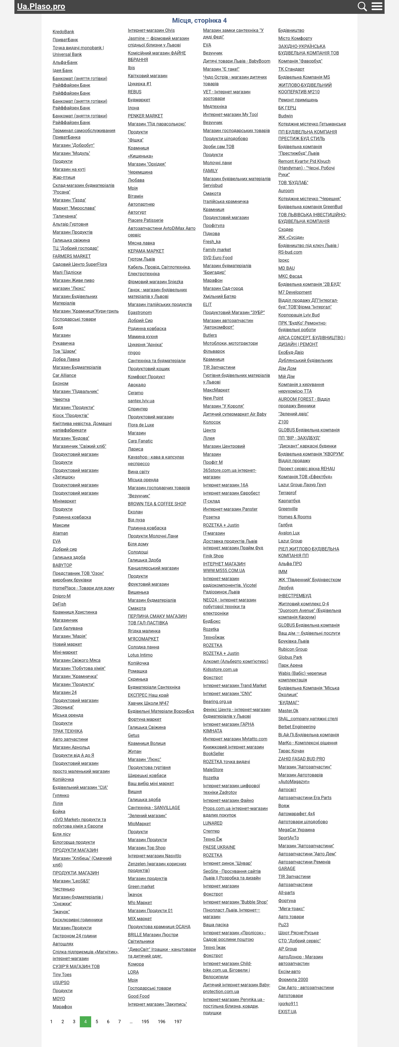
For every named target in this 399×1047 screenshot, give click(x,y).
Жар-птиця (64, 177)
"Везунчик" (139, 495)
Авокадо (137, 384)
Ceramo (136, 392)
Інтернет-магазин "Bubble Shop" (235, 902)
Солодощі (138, 552)
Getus (134, 735)
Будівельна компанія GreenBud (310, 206)
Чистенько (64, 889)
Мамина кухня (143, 336)
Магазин (62, 335)
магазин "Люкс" (69, 288)
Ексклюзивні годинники (78, 919)
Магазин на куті (69, 169)
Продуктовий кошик (149, 368)
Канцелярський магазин (153, 568)
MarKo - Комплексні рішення (307, 742)
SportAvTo (288, 837)
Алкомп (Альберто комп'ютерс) (235, 661)
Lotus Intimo (140, 655)
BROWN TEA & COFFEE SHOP (157, 503)
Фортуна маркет (145, 719)
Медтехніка (215, 106)
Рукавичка (64, 343)
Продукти (63, 161)
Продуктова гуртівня (149, 767)
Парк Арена (290, 665)
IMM (282, 571)
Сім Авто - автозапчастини (306, 987)
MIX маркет (140, 918)
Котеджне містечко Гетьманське (312, 124)
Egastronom (140, 312)
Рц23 (283, 924)
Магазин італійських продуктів (160, 304)
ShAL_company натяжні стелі (308, 718)
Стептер (211, 831)
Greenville (288, 508)
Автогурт (137, 212)
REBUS (135, 91)
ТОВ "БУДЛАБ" (293, 182)
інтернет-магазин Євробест (231, 493)
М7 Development (295, 292)
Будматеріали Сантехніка (154, 687)
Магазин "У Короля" (223, 406)
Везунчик (212, 53)
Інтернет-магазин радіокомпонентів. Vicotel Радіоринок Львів (230, 585)
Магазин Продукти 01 (150, 910)
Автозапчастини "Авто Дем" (307, 853)
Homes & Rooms (295, 516)
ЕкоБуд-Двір (291, 352)
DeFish (59, 604)
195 (145, 1021)
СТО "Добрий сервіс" (299, 940)
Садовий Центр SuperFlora (80, 264)
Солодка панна (143, 647)
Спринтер (138, 408)
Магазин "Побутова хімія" (79, 668)
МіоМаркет (139, 823)
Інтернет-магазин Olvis (151, 30)
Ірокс (283, 260)
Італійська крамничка (226, 201)
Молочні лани (217, 162)
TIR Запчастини (219, 367)
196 (161, 1021)
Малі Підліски (67, 272)
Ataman (60, 533)
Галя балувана (68, 628)
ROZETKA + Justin (221, 525)
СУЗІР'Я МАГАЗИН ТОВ (76, 966)
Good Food (139, 996)
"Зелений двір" (293, 413)
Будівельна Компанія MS (304, 77)
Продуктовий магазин (76, 454)
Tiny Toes (62, 974)
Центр (209, 430)
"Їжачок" (61, 911)
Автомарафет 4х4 (296, 813)
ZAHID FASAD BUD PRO (301, 759)
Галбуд (285, 525)
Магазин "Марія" (70, 636)
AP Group (287, 948)
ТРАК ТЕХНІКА (68, 731)
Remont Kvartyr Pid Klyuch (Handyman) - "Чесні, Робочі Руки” (306, 168)
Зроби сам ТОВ (218, 146)
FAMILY (210, 170)
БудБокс (212, 621)
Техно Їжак (214, 947)
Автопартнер (141, 204)
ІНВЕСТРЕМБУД (294, 595)
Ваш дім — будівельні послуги (309, 633)
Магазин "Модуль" (71, 153)
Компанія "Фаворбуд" (300, 61)
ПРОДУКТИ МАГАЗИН (75, 850)
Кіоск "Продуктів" (71, 415)
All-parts (286, 892)
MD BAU (286, 268)
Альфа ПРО (290, 563)
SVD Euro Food (217, 257)
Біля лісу (62, 834)
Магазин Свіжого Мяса (77, 660)
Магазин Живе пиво (73, 280)
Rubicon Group (293, 649)
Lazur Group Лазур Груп (302, 484)
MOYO (59, 998)
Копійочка (63, 779)
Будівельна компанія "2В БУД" (309, 284)
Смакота (137, 608)
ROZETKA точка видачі (226, 761)
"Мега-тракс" (291, 908)
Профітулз (213, 225)
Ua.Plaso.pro (41, 6)
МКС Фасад (290, 276)
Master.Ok (288, 710)
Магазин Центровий (224, 446)
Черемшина (140, 172)
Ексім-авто (289, 971)
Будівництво (291, 30)
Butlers (210, 335)
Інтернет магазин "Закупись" (157, 1004)
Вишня (135, 791)
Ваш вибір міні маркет (151, 783)
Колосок (212, 422)
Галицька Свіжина (147, 727)
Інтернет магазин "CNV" (227, 693)
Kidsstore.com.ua (220, 669)
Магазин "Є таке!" (221, 69)
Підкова (211, 233)
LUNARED (212, 823)
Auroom (286, 190)
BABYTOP (62, 565)
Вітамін (135, 196)
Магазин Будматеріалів (77, 367)
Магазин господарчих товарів (159, 487)
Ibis (131, 67)
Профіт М (213, 462)
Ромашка (137, 671)
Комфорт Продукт (146, 376)
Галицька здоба (69, 557)
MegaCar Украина (296, 829)
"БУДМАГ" (288, 702)
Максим (61, 525)
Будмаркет (139, 99)
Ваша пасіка (216, 924)
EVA (57, 541)
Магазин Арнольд (71, 747)
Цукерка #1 (140, 83)
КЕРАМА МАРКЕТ (146, 251)
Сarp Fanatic (140, 441)
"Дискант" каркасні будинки (307, 446)
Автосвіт (287, 789)
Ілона (133, 107)
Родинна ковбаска (72, 517)
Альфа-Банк (65, 62)
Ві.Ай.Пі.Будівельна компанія (308, 734)
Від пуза (136, 520)
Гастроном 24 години (75, 935)
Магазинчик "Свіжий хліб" (79, 446)
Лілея (209, 438)
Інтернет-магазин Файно (228, 800)
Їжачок (135, 894)
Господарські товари (74, 319)
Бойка (59, 811)
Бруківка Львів (294, 641)
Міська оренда (68, 715)
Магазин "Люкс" (144, 759)
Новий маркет (67, 644)
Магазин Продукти (72, 927)
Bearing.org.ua (217, 701)
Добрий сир (65, 549)
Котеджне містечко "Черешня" (309, 198)
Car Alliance (64, 375)
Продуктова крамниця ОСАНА (159, 926)
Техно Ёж (212, 839)
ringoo (134, 352)
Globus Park (290, 657)
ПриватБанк (65, 39)
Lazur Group (290, 541)
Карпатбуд (289, 500)
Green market (141, 886)
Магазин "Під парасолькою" (157, 124)
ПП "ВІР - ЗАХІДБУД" (299, 438)
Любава (136, 180)
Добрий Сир (140, 320)
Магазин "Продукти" (73, 407)
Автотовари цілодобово (303, 821)
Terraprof (287, 492)
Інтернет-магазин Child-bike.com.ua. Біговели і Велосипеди (227, 970)
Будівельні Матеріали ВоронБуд (161, 711)
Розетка (211, 517)
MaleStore (213, 769)
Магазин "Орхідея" (147, 164)
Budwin (285, 116)
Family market (217, 249)
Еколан (135, 512)
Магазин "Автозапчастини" (306, 845)
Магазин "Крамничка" (75, 676)
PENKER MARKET (145, 116)
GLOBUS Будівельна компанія (309, 430)
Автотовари (290, 995)
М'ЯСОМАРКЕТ (143, 639)
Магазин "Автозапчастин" (305, 767)
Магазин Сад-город (223, 288)
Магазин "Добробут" (73, 145)
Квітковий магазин (148, 75)
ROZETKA (212, 645)
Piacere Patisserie (145, 220)
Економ (60, 383)
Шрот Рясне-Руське (298, 932)
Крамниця (138, 148)
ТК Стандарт (291, 69)
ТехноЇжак (214, 637)
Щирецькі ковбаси (147, 775)
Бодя (58, 327)
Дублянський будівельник (305, 360)
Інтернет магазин (221, 886)
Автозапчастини (295, 884)
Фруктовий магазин (148, 584)
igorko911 (288, 1003)
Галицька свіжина (71, 240)
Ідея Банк (63, 70)
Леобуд (286, 587)
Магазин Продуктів (73, 232)
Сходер (285, 229)
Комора (136, 964)
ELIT (207, 304)
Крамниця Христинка (75, 612)
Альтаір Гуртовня (70, 224)
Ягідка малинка (144, 631)
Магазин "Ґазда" (69, 200)
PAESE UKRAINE (219, 847)
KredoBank (63, 31)
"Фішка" (136, 140)
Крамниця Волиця (147, 743)
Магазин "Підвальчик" (76, 391)
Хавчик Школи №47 (148, 703)
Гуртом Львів (141, 259)
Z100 (283, 422)
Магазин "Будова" (71, 438)
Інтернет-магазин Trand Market (235, 685)
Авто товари (291, 916)
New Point (213, 398)
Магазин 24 (65, 692)
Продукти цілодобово (225, 138)
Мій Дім (286, 376)
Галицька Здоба (144, 560)
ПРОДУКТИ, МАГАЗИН (76, 873)
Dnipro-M (62, 596)
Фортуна (287, 900)
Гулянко (61, 795)
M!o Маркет (140, 902)
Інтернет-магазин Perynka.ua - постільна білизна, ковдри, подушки (234, 1006)
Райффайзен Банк (71, 93)
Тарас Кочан (291, 750)
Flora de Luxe (141, 425)
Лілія (58, 803)
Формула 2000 (293, 979)
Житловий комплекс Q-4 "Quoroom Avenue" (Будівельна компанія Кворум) (309, 610)
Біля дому (138, 544)
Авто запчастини (70, 739)
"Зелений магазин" (147, 815)
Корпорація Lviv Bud (299, 315)
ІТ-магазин (214, 533)
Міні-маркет (65, 652)
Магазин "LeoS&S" (71, 881)
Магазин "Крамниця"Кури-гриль (86, 311)
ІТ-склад (211, 501)
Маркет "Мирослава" (74, 208)
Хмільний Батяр (219, 296)
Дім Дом (287, 368)
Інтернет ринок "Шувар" (227, 863)
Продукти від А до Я (73, 755)
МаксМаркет (216, 390)
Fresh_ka (212, 241)
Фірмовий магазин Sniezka (155, 281)
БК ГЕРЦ (287, 107)
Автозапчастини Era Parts (305, 797)
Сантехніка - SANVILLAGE (154, 807)
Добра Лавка (66, 359)
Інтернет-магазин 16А (225, 485)
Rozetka (211, 629)
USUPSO (61, 982)
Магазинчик (65, 620)
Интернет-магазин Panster (230, 509)
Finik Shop (213, 556)
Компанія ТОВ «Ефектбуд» (305, 476)
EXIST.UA (287, 1011)
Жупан (135, 751)
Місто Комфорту (295, 38)
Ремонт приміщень (298, 99)
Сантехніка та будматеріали (157, 360)
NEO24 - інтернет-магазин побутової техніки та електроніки (229, 606)
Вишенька (138, 592)
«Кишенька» (140, 156)
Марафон (62, 1006)
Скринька (138, 679)
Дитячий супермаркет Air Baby (235, 414)
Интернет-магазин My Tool (230, 114)
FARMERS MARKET (72, 256)
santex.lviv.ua (141, 400)
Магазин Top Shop (147, 847)
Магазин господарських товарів (236, 130)
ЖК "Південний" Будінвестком (309, 579)
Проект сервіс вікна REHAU (306, 468)
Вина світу (139, 471)
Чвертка (61, 399)
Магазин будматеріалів (152, 600)
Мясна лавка (141, 243)
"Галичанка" (65, 216)
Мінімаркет (64, 501)
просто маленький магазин (81, 771)
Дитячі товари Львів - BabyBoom (236, 61)
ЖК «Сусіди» (291, 237)
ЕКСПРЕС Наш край (148, 695)
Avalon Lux (289, 533)
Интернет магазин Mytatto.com (235, 739)
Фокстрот (213, 677)
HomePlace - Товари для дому (83, 588)
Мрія (133, 188)
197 (178, 1021)
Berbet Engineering (297, 726)
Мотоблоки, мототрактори (230, 343)
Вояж (284, 805)
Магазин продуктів (147, 878)
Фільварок (214, 351)
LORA (133, 972)
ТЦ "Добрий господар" (76, 248)
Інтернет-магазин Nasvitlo (154, 855)
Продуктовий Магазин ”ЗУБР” (234, 312)
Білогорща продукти (74, 842)
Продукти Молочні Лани (153, 536)
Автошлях (63, 943)
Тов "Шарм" (64, 351)
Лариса (135, 449)
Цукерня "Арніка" (145, 344)
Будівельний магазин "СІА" (80, 787)
